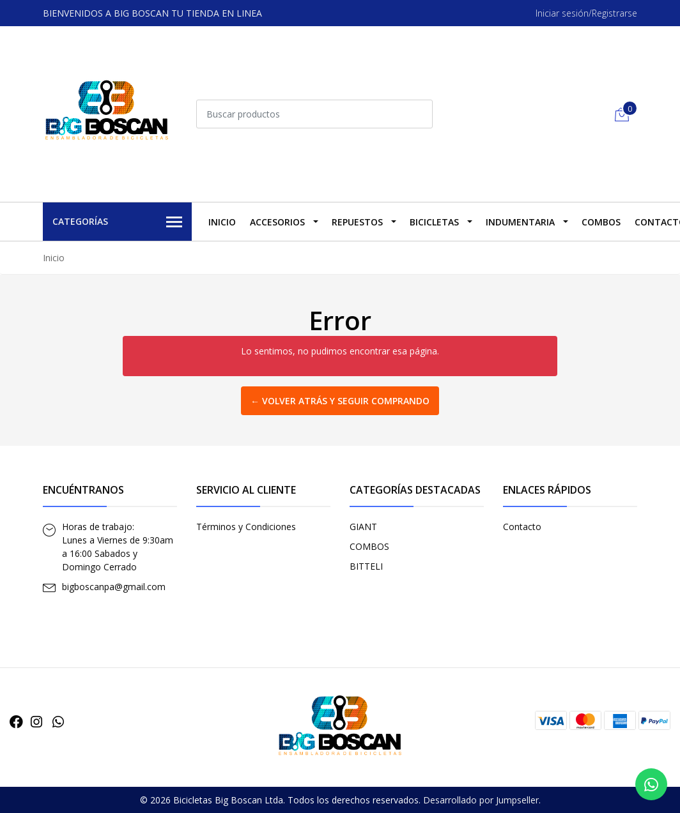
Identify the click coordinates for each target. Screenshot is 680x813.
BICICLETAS (434, 222)
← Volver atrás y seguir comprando (340, 401)
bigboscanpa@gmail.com (114, 587)
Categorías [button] (117, 222)
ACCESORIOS (277, 222)
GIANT (363, 526)
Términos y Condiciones (246, 526)
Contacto (522, 526)
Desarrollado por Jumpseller (481, 800)
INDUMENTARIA (520, 222)
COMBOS (601, 222)
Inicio (222, 222)
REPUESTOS (357, 222)
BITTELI (366, 566)
